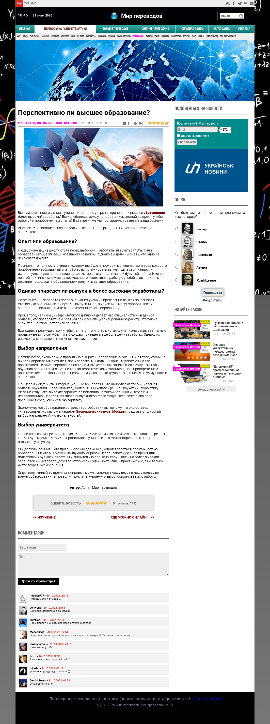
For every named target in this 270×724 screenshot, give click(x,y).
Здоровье (45, 36)
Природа (165, 36)
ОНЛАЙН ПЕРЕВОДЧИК (155, 29)
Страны (201, 36)
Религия (186, 36)
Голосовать (212, 292)
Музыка (111, 36)
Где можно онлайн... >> (132, 517)
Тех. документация (228, 36)
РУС (19, 3)
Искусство (65, 36)
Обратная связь (192, 29)
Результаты (212, 300)
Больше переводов (115, 29)
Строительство (212, 36)
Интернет (55, 36)
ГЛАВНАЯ (25, 29)
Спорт (194, 36)
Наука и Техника (124, 36)
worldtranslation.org (206, 698)
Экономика (34, 36)
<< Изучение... (46, 517)
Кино (73, 36)
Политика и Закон (153, 36)
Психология (176, 36)
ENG (34, 3)
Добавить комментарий (38, 581)
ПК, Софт (80, 36)
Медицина (102, 36)
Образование (138, 36)
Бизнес (25, 36)
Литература (90, 36)
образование (154, 212)
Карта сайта (221, 29)
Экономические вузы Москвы (101, 411)
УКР (26, 3)
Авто (18, 36)
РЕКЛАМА (244, 29)
